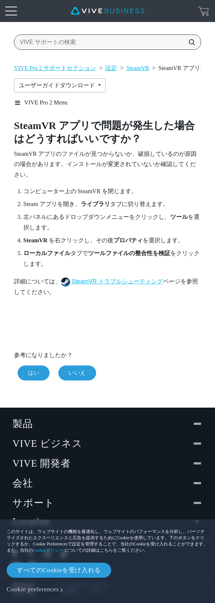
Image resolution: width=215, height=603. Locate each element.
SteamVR (138, 68)
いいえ (77, 373)
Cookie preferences (33, 589)
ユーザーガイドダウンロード (57, 85)
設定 (111, 68)
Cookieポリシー (48, 550)
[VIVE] (107, 10)
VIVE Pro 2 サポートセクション (55, 68)
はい (33, 373)
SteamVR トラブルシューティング (117, 281)
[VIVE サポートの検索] (189, 42)
